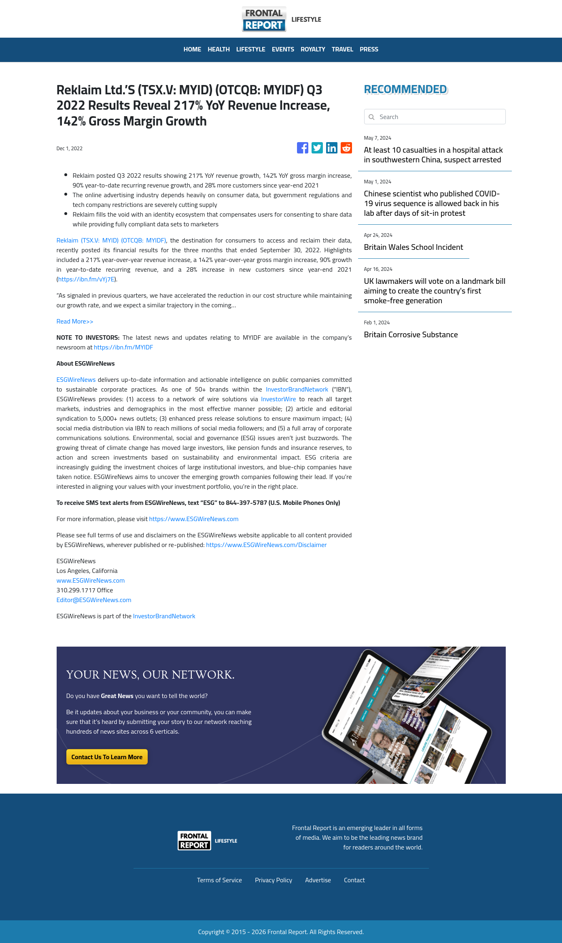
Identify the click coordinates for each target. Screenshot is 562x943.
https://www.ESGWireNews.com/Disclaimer (266, 545)
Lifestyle (250, 49)
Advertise (318, 880)
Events (283, 49)
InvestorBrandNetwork (297, 389)
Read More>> (75, 321)
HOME (192, 49)
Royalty (313, 49)
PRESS (369, 49)
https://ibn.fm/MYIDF (123, 347)
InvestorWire (278, 399)
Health (219, 49)
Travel (342, 49)
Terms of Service (219, 880)
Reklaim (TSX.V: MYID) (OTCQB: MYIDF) (111, 240)
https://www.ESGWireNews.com (194, 519)
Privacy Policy (273, 880)
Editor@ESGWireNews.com (94, 600)
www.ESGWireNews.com (91, 580)
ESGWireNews (76, 379)
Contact (354, 880)
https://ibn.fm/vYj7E (86, 279)
